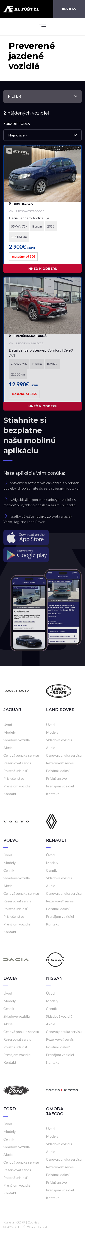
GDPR (20, 1222)
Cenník (8, 870)
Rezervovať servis (17, 763)
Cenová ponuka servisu (21, 755)
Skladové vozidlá (16, 740)
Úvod (7, 724)
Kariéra (8, 1222)
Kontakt (9, 793)
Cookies (33, 1222)
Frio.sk (43, 1227)
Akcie (7, 747)
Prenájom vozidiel (17, 786)
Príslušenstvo (13, 778)
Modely (9, 732)
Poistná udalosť (15, 770)
